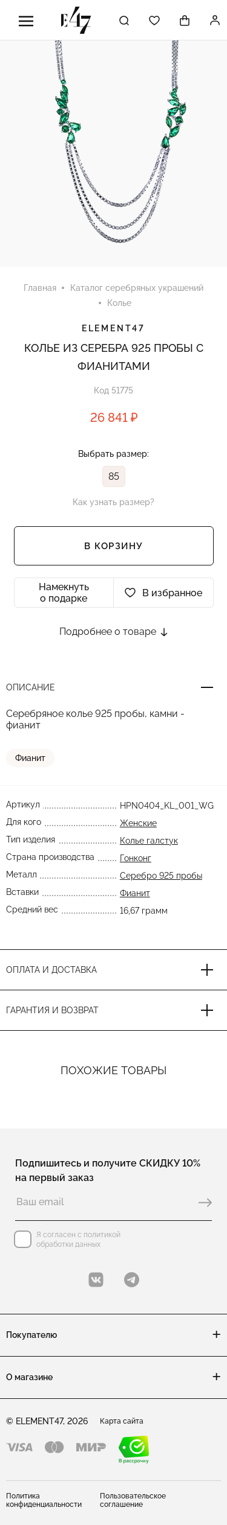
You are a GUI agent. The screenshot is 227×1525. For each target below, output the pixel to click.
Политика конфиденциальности (44, 1500)
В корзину (113, 546)
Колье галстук (149, 840)
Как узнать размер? (113, 502)
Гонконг (135, 858)
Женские (138, 823)
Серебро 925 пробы (161, 875)
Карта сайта (121, 1421)
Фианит (30, 758)
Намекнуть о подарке (64, 592)
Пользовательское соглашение (133, 1500)
